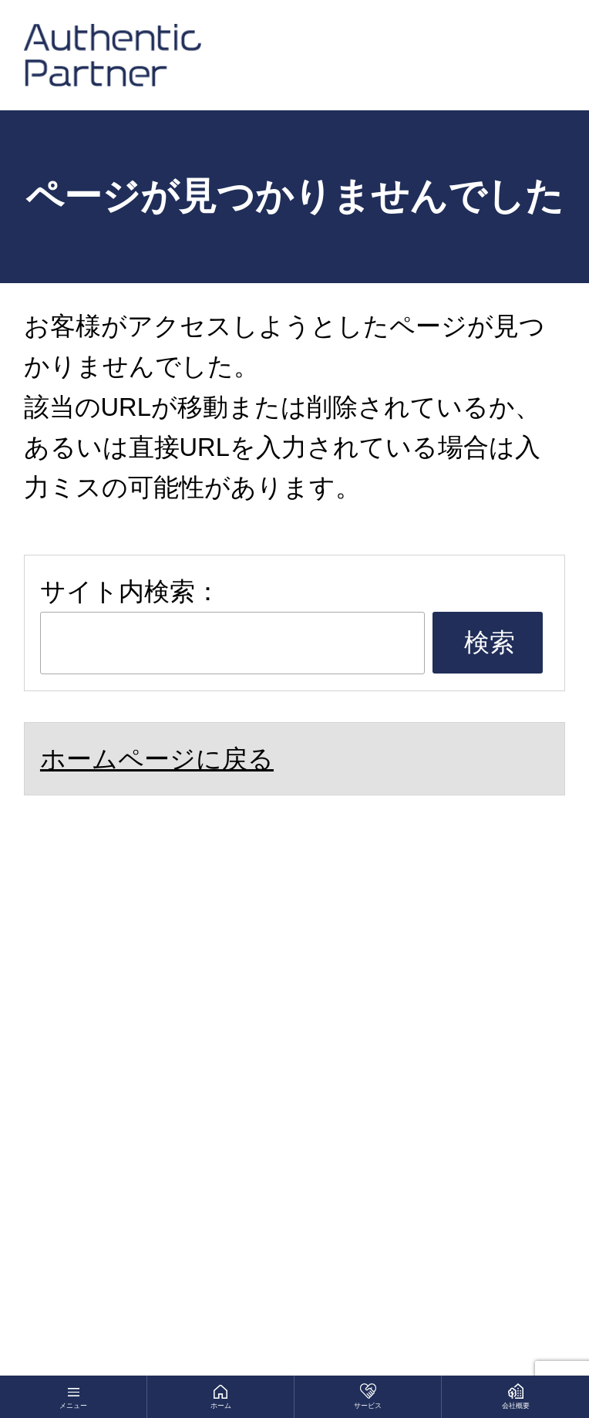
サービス (368, 1406)
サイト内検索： (130, 591)
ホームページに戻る (157, 758)
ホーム (220, 1406)
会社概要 (516, 1406)
